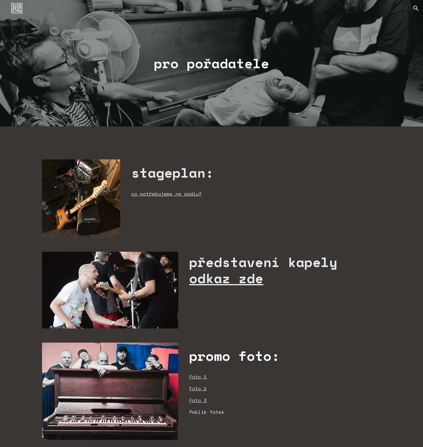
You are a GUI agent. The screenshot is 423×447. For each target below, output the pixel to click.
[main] (211, 63)
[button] (416, 8)
